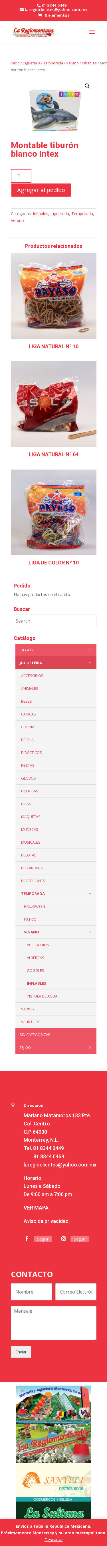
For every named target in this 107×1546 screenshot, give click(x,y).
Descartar (54, 1539)
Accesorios (38, 944)
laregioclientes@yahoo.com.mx (60, 1165)
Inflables (89, 63)
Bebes (26, 701)
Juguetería (31, 63)
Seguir (43, 1239)
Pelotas (29, 855)
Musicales (31, 842)
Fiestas (28, 765)
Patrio (30, 919)
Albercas (35, 957)
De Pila (27, 739)
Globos (28, 778)
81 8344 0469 (48, 1156)
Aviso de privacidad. (47, 1221)
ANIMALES (29, 688)
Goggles (35, 970)
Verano (72, 63)
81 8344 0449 (48, 1148)
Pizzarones (32, 867)
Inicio (15, 63)
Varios (27, 1008)
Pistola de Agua (42, 996)
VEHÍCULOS (31, 1021)
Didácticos (31, 752)
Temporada (53, 63)
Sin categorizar (35, 1034)
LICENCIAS (29, 791)
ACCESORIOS (32, 675)
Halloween (34, 906)
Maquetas (31, 816)
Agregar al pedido (41, 190)
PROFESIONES (33, 880)
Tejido (57, 1047)
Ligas (26, 803)
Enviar (21, 1352)
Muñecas (29, 829)
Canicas (28, 714)
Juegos (57, 649)
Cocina (27, 726)
